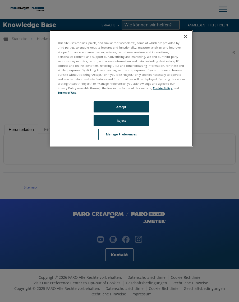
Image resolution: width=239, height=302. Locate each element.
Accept (121, 107)
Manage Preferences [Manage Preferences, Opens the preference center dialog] (121, 134)
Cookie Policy (162, 88)
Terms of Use (67, 93)
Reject (121, 120)
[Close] (185, 36)
